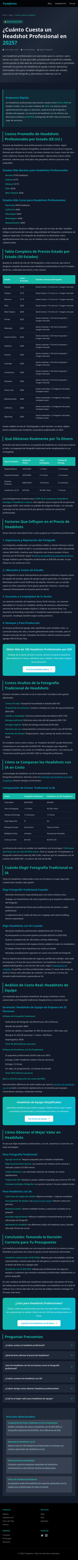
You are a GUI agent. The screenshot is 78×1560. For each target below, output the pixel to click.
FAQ (42, 1517)
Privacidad (7, 1538)
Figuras (6, 1514)
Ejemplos (44, 1521)
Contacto (6, 1535)
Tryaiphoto (10, 3)
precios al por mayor (42, 1200)
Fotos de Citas (8, 1521)
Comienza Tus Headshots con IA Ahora (39, 1323)
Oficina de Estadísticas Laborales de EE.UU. (53, 555)
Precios (72, 3)
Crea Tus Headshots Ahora (39, 669)
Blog (50, 3)
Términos (6, 1542)
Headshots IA (60, 3)
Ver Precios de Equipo (39, 1118)
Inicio (5, 15)
